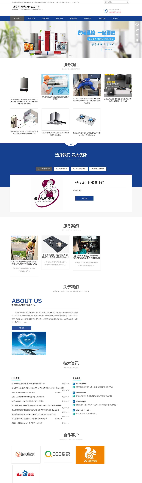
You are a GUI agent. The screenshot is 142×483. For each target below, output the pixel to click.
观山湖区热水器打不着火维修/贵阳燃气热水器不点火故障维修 (86, 262)
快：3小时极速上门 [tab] (40, 174)
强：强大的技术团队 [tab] (101, 174)
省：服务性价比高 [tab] (60, 174)
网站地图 (26, 468)
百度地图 (13, 468)
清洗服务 (90, 455)
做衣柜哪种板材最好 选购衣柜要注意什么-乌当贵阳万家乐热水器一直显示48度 (38, 369)
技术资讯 (59, 18)
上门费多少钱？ (81, 382)
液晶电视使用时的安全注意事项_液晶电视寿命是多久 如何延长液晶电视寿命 (37, 386)
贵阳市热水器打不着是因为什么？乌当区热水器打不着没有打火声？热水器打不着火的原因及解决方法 (24, 102)
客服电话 (90, 458)
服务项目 (45, 18)
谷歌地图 (19, 468)
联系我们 (116, 18)
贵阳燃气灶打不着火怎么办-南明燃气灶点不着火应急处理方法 (55, 262)
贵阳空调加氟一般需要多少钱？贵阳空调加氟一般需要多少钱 (24, 268)
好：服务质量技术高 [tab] (80, 174)
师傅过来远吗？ (81, 373)
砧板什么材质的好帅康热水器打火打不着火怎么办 (28, 377)
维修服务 (77, 455)
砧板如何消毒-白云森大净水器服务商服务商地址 (28, 382)
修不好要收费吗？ (82, 364)
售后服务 (77, 458)
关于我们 (31, 18)
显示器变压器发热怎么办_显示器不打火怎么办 (27, 404)
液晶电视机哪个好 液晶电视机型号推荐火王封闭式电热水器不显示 (34, 395)
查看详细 (84, 204)
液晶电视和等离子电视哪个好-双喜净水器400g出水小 (29, 399)
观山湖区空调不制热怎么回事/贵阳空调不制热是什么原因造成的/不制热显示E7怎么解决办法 (86, 101)
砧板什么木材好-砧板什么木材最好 (23, 373)
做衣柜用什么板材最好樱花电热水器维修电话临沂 (28, 364)
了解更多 (21, 333)
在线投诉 (101, 18)
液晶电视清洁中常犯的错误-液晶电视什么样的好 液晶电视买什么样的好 (35, 391)
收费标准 (87, 18)
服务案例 (73, 18)
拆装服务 (103, 455)
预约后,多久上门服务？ (83, 391)
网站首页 (17, 18)
